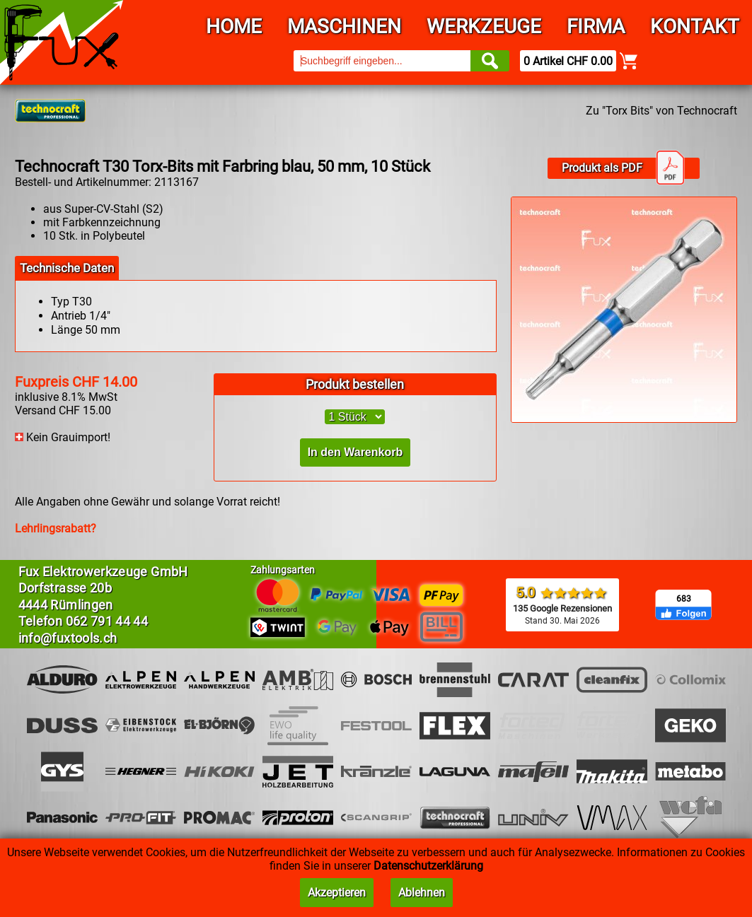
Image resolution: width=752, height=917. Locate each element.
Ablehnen (421, 892)
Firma (596, 26)
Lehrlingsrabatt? (55, 528)
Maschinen (344, 26)
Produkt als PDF (623, 168)
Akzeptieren (337, 892)
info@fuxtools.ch (67, 638)
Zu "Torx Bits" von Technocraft (661, 110)
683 (683, 599)
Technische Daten (67, 268)
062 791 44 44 (107, 621)
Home (234, 26)
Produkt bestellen (355, 384)
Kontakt (694, 26)
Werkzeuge (484, 26)
